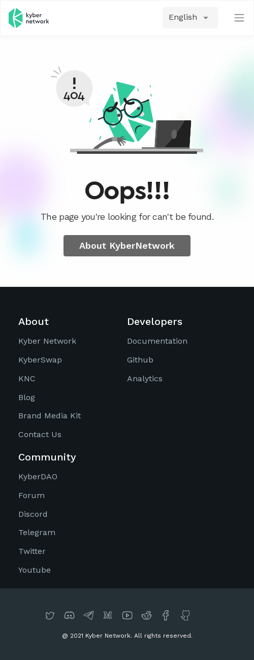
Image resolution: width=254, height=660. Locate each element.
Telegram (36, 532)
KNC (27, 378)
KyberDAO (37, 476)
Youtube (34, 570)
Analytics (145, 378)
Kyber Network (47, 341)
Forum (31, 495)
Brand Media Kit (49, 415)
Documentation (157, 341)
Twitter (32, 551)
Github (140, 360)
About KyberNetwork (127, 245)
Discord (33, 514)
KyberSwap (40, 360)
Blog (26, 397)
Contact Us (39, 434)
